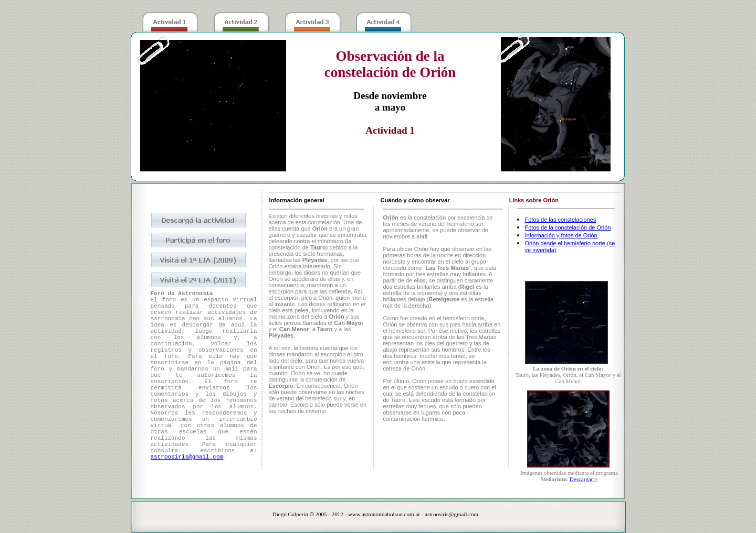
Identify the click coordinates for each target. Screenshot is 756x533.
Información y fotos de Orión (561, 235)
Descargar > (583, 479)
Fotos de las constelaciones (560, 219)
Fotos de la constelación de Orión (568, 227)
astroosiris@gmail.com (187, 457)
